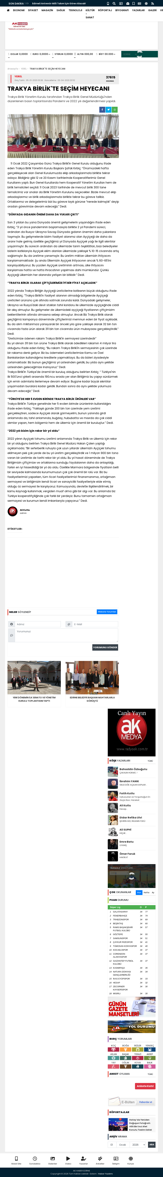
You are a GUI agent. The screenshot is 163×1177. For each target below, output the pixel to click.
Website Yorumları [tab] (107, 611)
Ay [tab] (153, 892)
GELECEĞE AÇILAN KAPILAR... (133, 784)
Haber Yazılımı (105, 1173)
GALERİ (152, 10)
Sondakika (34, 1160)
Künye (131, 1160)
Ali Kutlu (125, 805)
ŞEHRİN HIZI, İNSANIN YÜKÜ (132, 821)
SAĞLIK (61, 10)
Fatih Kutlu (127, 793)
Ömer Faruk (127, 854)
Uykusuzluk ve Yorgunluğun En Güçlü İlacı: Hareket (135, 798)
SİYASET (33, 10)
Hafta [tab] (146, 892)
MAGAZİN (47, 10)
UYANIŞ (123, 845)
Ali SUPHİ (125, 829)
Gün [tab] (139, 892)
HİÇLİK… (123, 833)
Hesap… (124, 808)
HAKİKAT (124, 857)
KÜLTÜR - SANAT (90, 14)
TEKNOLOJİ (75, 10)
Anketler (100, 1160)
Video (68, 1160)
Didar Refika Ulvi (131, 817)
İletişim (116, 1160)
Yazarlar (83, 1160)
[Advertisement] (63, 572)
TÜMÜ (150, 761)
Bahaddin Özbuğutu (133, 769)
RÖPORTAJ (105, 10)
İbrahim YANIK (129, 781)
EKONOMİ (19, 10)
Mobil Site (16, 1160)
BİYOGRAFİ (122, 10)
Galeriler (52, 1160)
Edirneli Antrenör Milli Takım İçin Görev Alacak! (59, 3)
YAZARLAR (138, 10)
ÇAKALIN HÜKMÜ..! (128, 772)
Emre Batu (127, 842)
